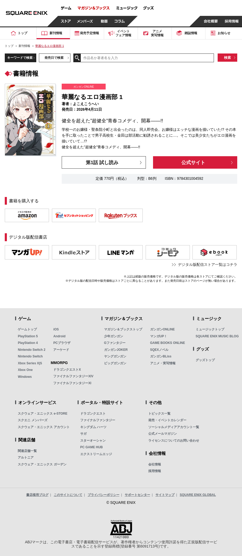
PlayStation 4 (28, 343)
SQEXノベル (159, 350)
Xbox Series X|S (30, 363)
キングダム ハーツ (93, 427)
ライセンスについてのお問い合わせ (173, 440)
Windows (25, 377)
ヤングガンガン (115, 356)
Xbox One (25, 370)
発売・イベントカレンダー (167, 420)
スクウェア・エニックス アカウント (43, 427)
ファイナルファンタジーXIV (73, 376)
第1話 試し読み (102, 162)
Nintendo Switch (30, 356)
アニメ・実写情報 (163, 363)
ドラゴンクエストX (67, 369)
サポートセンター (137, 495)
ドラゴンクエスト (93, 413)
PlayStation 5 (28, 336)
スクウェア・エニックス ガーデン (42, 464)
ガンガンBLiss (161, 356)
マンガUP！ (158, 336)
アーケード (61, 350)
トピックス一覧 (159, 413)
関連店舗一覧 (27, 451)
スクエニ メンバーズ (32, 420)
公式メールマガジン (162, 434)
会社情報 (154, 464)
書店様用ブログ (37, 495)
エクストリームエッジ (96, 454)
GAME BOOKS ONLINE (167, 343)
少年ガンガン (113, 336)
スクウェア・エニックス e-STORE (42, 413)
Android (59, 336)
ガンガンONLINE (162, 329)
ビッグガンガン (115, 363)
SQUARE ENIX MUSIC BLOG (217, 336)
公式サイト (193, 162)
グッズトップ (205, 360)
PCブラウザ (61, 343)
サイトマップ (164, 495)
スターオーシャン (93, 440)
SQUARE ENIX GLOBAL (198, 495)
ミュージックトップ (210, 329)
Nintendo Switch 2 (31, 350)
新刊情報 (24, 45)
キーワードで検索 (20, 58)
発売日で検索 (54, 58)
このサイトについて (68, 495)
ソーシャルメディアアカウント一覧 (173, 427)
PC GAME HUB (91, 447)
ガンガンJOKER (116, 350)
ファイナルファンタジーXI (72, 383)
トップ (9, 45)
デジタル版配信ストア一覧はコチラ (207, 265)
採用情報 (154, 471)
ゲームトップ (27, 329)
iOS (56, 329)
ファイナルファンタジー (97, 420)
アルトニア (26, 457)
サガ (83, 434)
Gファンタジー (115, 343)
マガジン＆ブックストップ (123, 329)
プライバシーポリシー (103, 495)
